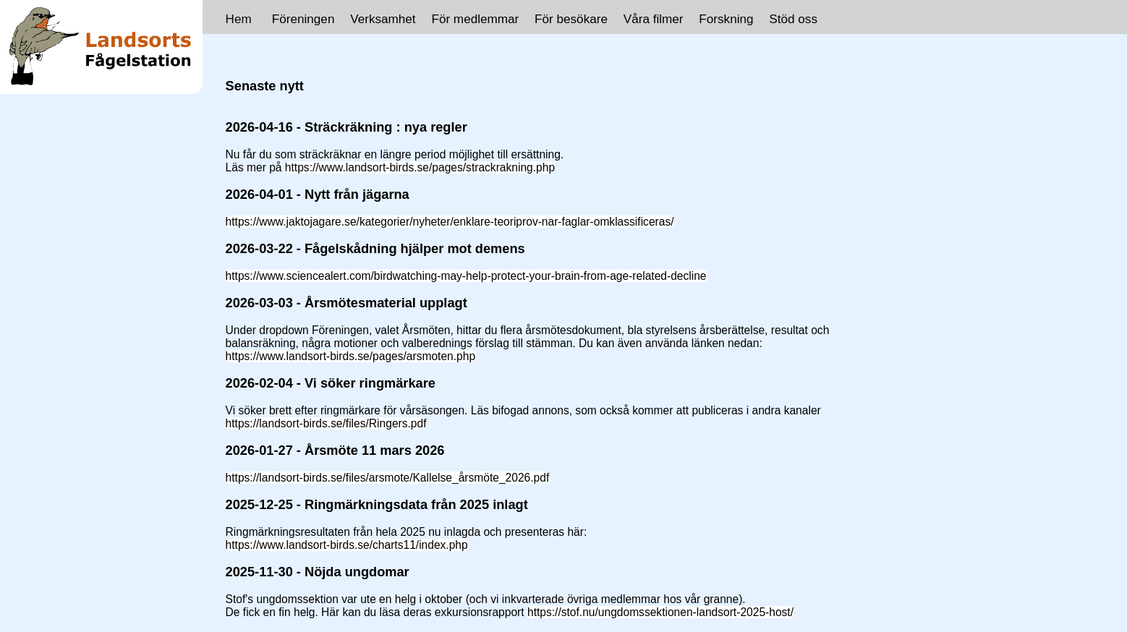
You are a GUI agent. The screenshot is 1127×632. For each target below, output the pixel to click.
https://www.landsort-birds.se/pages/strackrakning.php (420, 167)
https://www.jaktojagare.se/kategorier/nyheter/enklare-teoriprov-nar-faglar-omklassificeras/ (450, 221)
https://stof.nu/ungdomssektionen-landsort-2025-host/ (660, 612)
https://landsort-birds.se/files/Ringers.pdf (326, 423)
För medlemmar (475, 19)
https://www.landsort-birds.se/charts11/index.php (347, 545)
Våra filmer (654, 19)
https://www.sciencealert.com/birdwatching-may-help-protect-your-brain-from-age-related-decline (466, 276)
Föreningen (303, 19)
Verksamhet (382, 19)
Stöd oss (793, 19)
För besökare (571, 19)
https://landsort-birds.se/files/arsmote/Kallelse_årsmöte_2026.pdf (388, 477)
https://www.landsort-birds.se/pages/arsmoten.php (351, 356)
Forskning (726, 19)
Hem (239, 19)
